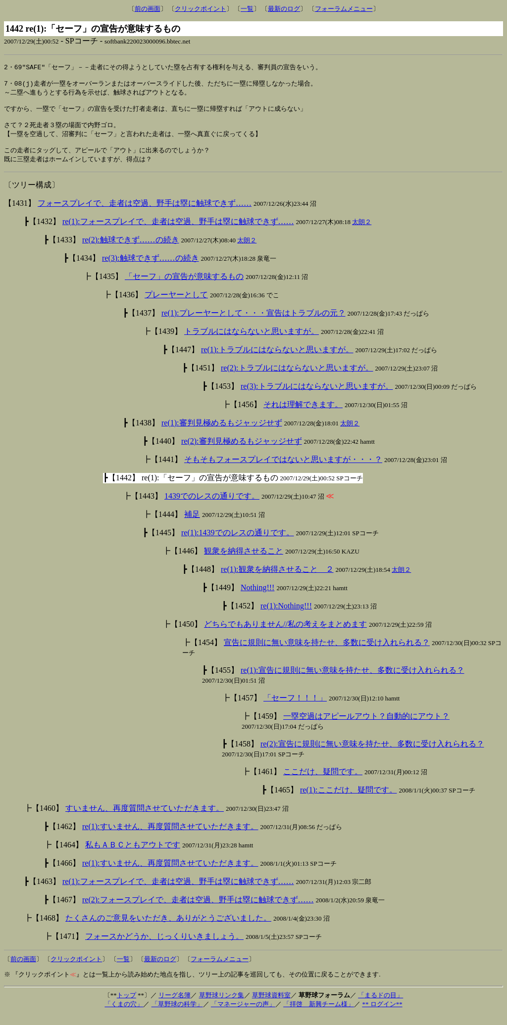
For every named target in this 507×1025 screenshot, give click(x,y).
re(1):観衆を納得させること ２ (277, 579)
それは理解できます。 (303, 414)
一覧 (247, 8)
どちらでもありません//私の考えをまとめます (285, 634)
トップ (126, 1005)
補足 (192, 524)
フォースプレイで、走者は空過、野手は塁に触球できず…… (145, 213)
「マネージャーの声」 (243, 1014)
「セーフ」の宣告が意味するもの (184, 286)
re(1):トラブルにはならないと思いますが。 (277, 359)
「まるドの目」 (380, 1005)
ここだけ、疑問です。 (322, 781)
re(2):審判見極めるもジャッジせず (241, 451)
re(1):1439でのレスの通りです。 (237, 542)
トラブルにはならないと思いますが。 (251, 341)
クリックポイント (200, 8)
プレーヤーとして (176, 304)
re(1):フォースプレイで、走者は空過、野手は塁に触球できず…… (178, 231)
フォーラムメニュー (344, 8)
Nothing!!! (257, 597)
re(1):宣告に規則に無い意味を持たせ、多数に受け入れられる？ (352, 680)
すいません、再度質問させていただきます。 (144, 818)
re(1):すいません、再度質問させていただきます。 (170, 836)
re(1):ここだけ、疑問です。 (348, 799)
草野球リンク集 (221, 1005)
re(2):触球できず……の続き (130, 249)
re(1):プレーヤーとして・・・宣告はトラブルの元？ (253, 323)
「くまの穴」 (123, 1014)
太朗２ (361, 231)
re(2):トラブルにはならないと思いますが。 (297, 377)
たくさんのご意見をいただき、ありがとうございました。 (168, 928)
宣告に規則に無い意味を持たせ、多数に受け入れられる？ (327, 652)
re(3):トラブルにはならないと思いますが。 (317, 396)
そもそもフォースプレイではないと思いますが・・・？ (283, 469)
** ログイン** (382, 1014)
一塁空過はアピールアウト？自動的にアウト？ (366, 726)
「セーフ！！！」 (295, 707)
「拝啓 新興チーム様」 (318, 1014)
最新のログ (284, 8)
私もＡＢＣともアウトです (132, 854)
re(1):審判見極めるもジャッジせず (221, 432)
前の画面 (147, 8)
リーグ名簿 (174, 1005)
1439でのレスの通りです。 (211, 506)
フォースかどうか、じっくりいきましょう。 (164, 946)
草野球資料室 (271, 1005)
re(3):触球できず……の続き (150, 268)
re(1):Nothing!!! (286, 615)
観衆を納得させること (243, 561)
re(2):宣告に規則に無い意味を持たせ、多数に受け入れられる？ (372, 753)
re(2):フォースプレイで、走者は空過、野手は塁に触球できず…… (198, 909)
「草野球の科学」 (177, 1014)
